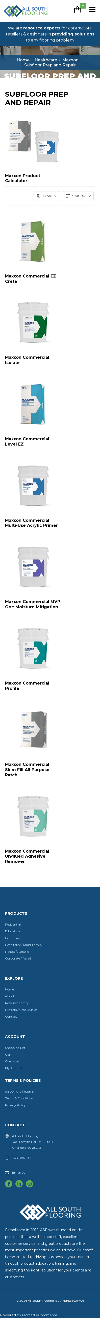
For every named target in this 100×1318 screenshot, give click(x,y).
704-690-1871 (22, 1158)
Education (12, 931)
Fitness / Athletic (17, 951)
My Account (14, 1068)
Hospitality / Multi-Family (23, 945)
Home (9, 989)
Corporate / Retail (18, 958)
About (9, 996)
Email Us (18, 1172)
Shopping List (15, 1048)
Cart (8, 1054)
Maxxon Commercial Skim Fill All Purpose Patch (27, 769)
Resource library (17, 1003)
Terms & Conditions (19, 1098)
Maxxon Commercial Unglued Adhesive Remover (27, 856)
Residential (13, 924)
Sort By (78, 196)
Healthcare (13, 938)
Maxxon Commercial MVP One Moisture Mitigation (32, 604)
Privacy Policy (15, 1105)
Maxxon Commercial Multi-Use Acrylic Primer (31, 523)
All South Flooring (21, 19)
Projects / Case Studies (21, 1010)
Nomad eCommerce (39, 1315)
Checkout (12, 1061)
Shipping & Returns (19, 1091)
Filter (47, 196)
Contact (11, 1016)
